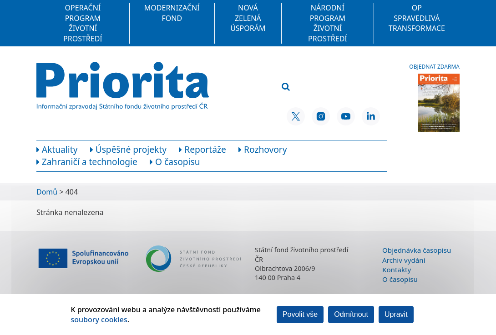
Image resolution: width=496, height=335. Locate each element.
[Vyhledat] (286, 87)
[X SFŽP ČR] (296, 116)
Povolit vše (300, 314)
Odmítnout (351, 314)
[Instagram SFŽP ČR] (321, 116)
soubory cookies (99, 320)
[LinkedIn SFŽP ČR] (371, 116)
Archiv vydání (403, 260)
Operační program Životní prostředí (82, 23)
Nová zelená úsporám (247, 18)
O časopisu (400, 279)
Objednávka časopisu (416, 250)
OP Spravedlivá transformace (417, 18)
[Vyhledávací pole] (325, 72)
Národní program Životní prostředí (327, 23)
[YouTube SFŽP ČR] (346, 116)
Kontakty (396, 269)
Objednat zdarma (434, 66)
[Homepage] (122, 86)
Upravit (396, 314)
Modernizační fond (172, 13)
